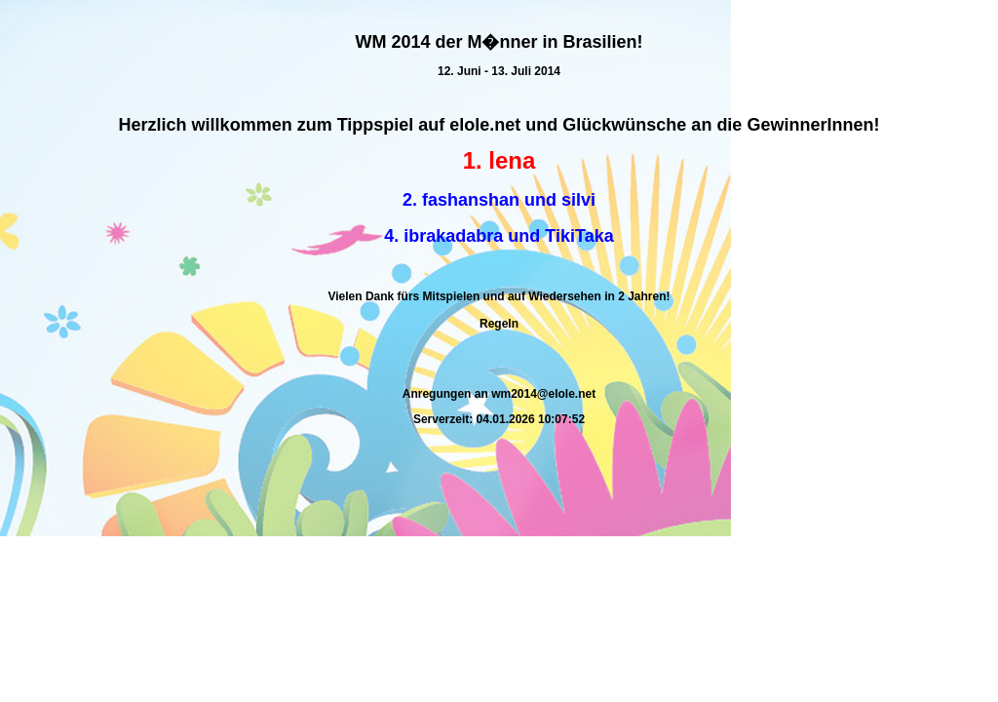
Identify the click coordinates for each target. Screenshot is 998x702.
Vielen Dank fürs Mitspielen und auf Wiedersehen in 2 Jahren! (498, 296)
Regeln (499, 324)
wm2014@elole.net (543, 394)
